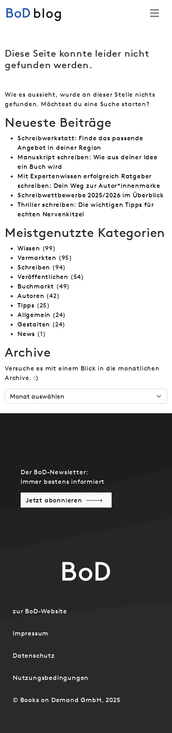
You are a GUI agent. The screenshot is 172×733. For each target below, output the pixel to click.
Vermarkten (36, 258)
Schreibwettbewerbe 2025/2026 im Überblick (90, 195)
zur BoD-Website (40, 611)
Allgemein (33, 315)
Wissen (28, 248)
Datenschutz (34, 655)
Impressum (30, 633)
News (26, 334)
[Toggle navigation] (154, 13)
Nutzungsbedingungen (51, 677)
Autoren (30, 296)
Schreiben (33, 267)
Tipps (26, 305)
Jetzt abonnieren (54, 500)
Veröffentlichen (42, 277)
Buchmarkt (35, 286)
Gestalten (33, 324)
